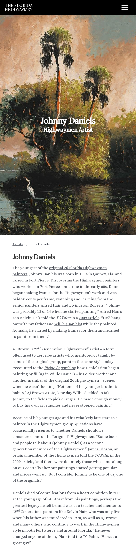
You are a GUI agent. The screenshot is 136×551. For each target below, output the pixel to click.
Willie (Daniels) (68, 324)
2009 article (89, 318)
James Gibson (100, 449)
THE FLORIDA (19, 7)
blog (60, 368)
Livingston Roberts (86, 305)
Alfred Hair (51, 305)
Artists (18, 244)
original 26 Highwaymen (77, 380)
